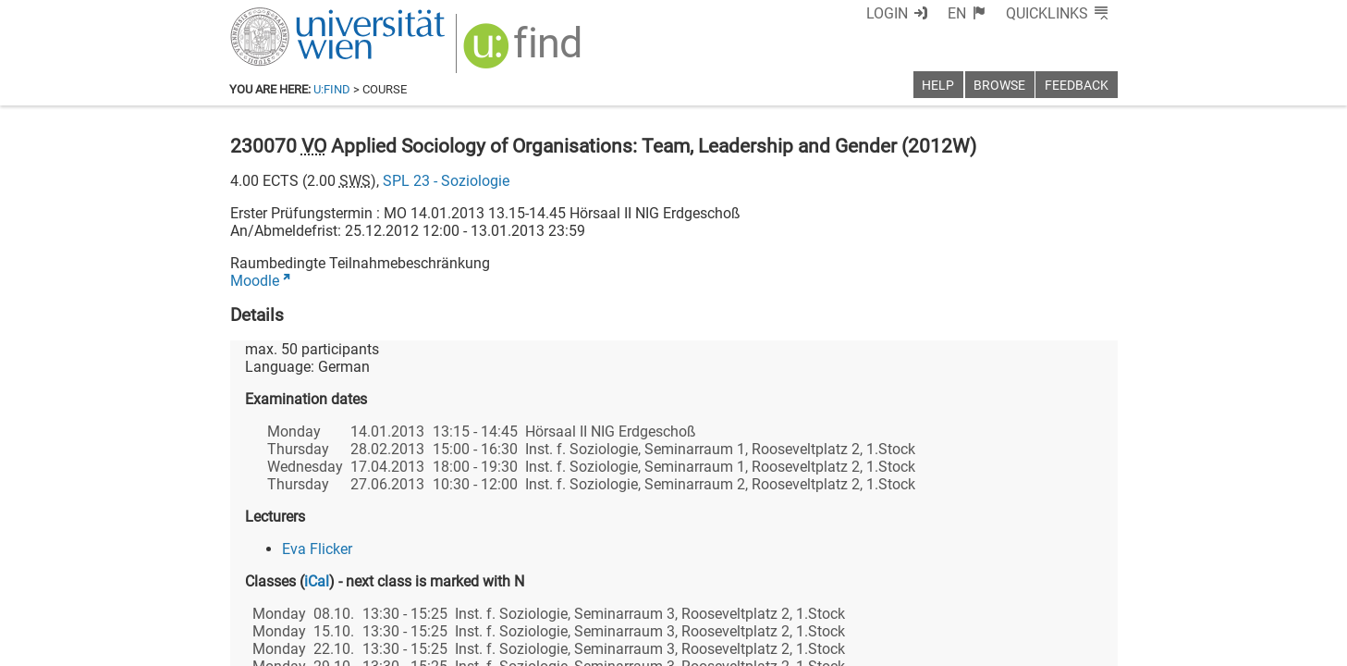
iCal (316, 581)
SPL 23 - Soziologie (446, 181)
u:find (332, 89)
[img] (525, 52)
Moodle (254, 281)
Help (938, 85)
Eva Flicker (317, 549)
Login (887, 13)
